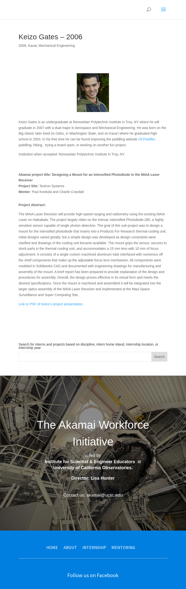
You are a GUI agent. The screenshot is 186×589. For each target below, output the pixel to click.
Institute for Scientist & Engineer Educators (90, 461)
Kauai (32, 46)
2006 (22, 46)
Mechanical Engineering (57, 46)
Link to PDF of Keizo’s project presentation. (51, 304)
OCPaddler (146, 139)
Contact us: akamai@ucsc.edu (93, 495)
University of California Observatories (92, 467)
